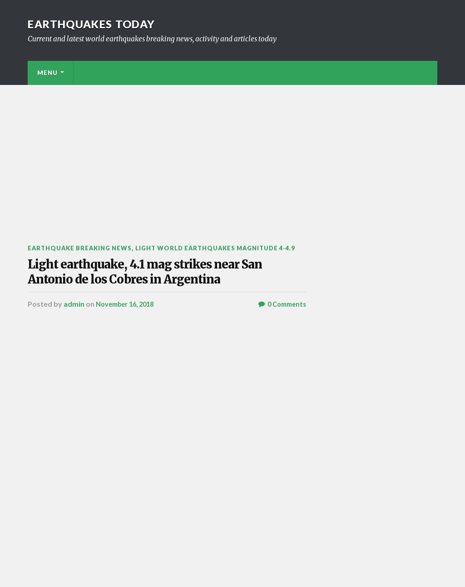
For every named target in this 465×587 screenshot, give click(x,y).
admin (74, 360)
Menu (47, 72)
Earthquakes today (100, 23)
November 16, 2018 (128, 360)
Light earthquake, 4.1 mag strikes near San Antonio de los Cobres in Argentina (155, 303)
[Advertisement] (232, 153)
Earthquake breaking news (85, 248)
